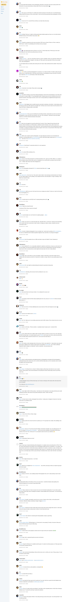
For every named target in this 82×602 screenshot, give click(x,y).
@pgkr (24, 359)
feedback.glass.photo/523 (43, 581)
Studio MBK (52, 344)
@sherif (56, 298)
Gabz (24, 19)
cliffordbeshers (26, 157)
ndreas (24, 79)
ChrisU (24, 397)
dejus (24, 134)
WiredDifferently (26, 472)
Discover (2, 9)
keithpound (25, 305)
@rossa (39, 313)
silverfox (25, 457)
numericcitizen (26, 558)
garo (24, 351)
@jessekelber (25, 428)
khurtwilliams (26, 405)
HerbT (24, 514)
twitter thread (31, 74)
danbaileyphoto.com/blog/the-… (36, 430)
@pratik (24, 34)
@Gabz (24, 596)
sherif (24, 297)
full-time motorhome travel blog (38, 138)
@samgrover (25, 145)
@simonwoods (26, 239)
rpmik (24, 389)
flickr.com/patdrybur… (62, 231)
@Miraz (24, 438)
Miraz (24, 427)
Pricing (2, 11)
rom (24, 182)
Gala (51, 168)
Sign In (2, 6)
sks (24, 572)
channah (25, 443)
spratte (24, 318)
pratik (24, 40)
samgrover (25, 70)
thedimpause (26, 166)
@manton (48, 500)
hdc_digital (25, 290)
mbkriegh (25, 341)
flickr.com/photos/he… (41, 465)
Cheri (24, 197)
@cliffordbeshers (26, 191)
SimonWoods (26, 204)
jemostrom (25, 57)
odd (24, 86)
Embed (31, 16)
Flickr (40, 168)
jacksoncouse (26, 412)
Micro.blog (4, 2)
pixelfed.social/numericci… (33, 560)
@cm (24, 123)
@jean (24, 12)
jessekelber (25, 93)
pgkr (24, 332)
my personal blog (40, 137)
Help (2, 13)
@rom (24, 246)
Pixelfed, (45, 335)
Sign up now (4, 4)
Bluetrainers (25, 325)
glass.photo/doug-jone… (34, 384)
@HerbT (27, 499)
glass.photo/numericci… (43, 560)
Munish (24, 283)
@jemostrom (25, 104)
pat (24, 229)
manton (24, 535)
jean (24, 11)
